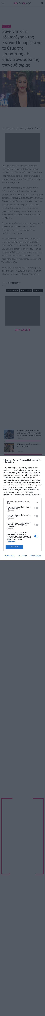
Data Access (22, 556)
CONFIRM (14, 547)
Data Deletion (9, 556)
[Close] (40, 460)
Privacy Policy (35, 556)
